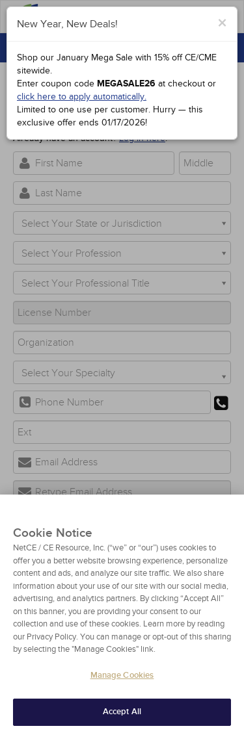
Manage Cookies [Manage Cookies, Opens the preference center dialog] (122, 679)
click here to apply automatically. (81, 96)
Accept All (122, 716)
